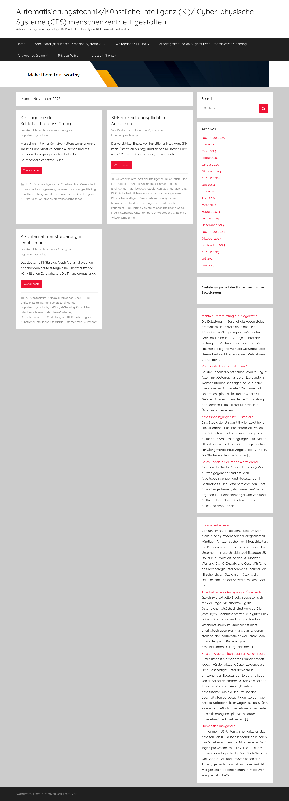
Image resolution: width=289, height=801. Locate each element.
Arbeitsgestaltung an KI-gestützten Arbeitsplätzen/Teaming (203, 44)
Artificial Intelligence (42, 184)
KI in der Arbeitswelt (216, 525)
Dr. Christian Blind (68, 184)
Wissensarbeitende (70, 199)
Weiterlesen (31, 170)
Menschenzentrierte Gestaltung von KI (135, 203)
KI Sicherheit (123, 193)
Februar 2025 (211, 158)
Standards (126, 212)
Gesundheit (87, 184)
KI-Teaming (67, 307)
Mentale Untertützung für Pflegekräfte (229, 316)
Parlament (117, 208)
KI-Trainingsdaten (170, 193)
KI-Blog (91, 189)
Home (21, 44)
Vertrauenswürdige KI (33, 55)
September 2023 (213, 245)
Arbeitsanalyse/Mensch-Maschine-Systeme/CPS (70, 44)
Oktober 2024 (211, 171)
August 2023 (211, 252)
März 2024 (209, 205)
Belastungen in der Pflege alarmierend (230, 462)
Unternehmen (48, 199)
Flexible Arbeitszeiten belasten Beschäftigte (233, 653)
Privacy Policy (68, 55)
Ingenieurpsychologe (34, 135)
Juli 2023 (208, 258)
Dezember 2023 (213, 225)
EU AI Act (134, 183)
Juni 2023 (208, 265)
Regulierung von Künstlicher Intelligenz (151, 208)
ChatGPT (80, 298)
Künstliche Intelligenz (34, 194)
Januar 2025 (210, 164)
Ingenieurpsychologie (71, 189)
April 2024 (209, 198)
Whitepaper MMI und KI (133, 44)
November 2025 (213, 137)
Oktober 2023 (211, 238)
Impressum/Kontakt (102, 55)
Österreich (31, 199)
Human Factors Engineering (38, 189)
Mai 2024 (208, 191)
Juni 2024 (208, 185)
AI (27, 184)
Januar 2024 (210, 218)
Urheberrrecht (163, 212)
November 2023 (213, 232)
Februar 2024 (211, 211)
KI (112, 193)
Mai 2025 (208, 144)
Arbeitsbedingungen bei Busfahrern (227, 417)
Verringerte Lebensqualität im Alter (227, 366)
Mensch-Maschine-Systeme (158, 198)
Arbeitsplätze (128, 179)
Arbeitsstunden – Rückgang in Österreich (231, 592)
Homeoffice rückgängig (219, 726)
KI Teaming (139, 193)
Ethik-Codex (119, 183)
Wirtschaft (179, 212)
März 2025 (209, 151)
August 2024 (211, 178)
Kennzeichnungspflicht (171, 188)
